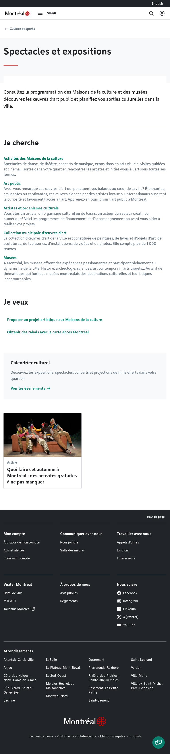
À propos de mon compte (22, 542)
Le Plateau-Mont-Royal (63, 667)
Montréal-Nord (57, 696)
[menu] (47, 13)
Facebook (127, 593)
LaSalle (51, 659)
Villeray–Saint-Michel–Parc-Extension (147, 686)
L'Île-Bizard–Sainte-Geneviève (18, 690)
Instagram (127, 601)
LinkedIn (126, 609)
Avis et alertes (14, 550)
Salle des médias (72, 550)
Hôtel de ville (13, 593)
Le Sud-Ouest (56, 675)
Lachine (9, 700)
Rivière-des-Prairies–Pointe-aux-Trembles (104, 678)
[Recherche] (151, 13)
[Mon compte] (162, 13)
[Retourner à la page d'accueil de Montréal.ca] (18, 13)
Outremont (96, 659)
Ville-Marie (139, 675)
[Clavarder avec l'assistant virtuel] (158, 742)
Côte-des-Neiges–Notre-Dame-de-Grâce (20, 678)
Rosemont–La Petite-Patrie (104, 690)
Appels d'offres (128, 542)
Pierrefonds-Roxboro (104, 667)
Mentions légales (112, 736)
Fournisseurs (126, 558)
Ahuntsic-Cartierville (19, 659)
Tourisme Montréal (17, 609)
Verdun (136, 667)
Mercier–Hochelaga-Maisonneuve (61, 686)
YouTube (126, 625)
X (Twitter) (127, 617)
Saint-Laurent (99, 700)
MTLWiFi (10, 601)
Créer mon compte (17, 558)
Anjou (8, 667)
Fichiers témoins (41, 736)
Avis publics (69, 593)
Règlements (69, 601)
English (157, 3)
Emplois (123, 550)
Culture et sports (22, 29)
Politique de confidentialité (77, 736)
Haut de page (156, 516)
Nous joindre (69, 542)
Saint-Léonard (141, 659)
